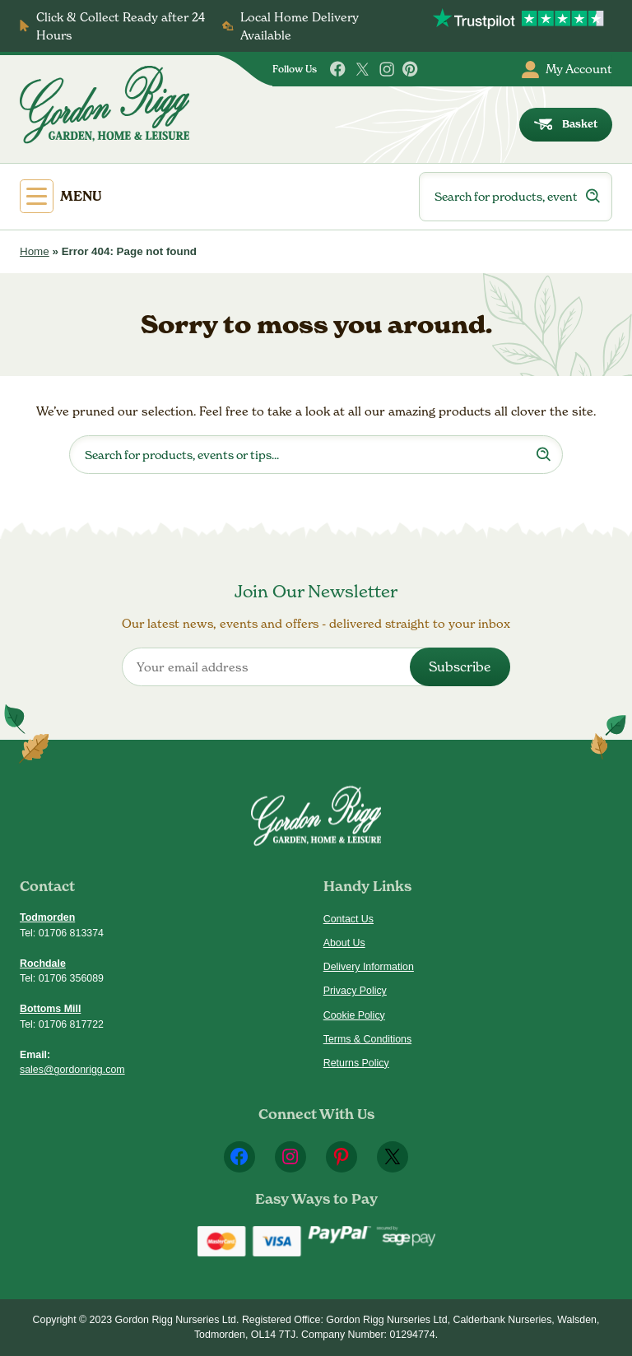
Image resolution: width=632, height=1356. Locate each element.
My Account (567, 69)
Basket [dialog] (566, 124)
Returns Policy (356, 1063)
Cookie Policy (354, 1015)
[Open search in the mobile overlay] (515, 196)
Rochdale (43, 963)
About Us (344, 943)
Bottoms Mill (50, 1009)
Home (34, 251)
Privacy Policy (355, 990)
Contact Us (348, 919)
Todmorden (47, 917)
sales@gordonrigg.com (72, 1069)
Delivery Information (368, 967)
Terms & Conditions (367, 1039)
